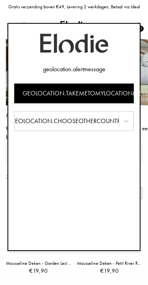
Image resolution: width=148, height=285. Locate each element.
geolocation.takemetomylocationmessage (78, 93)
